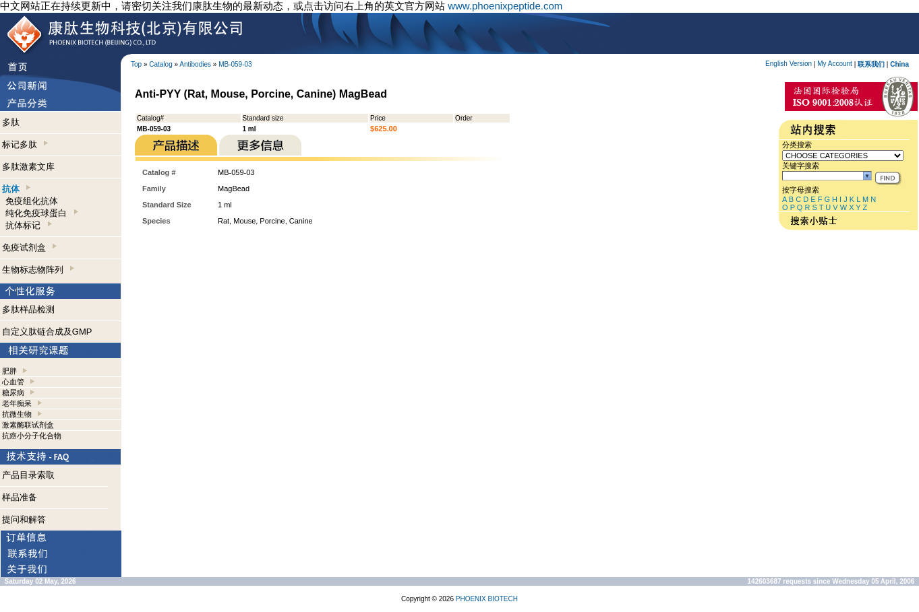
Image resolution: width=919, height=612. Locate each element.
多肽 (11, 122)
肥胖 (9, 371)
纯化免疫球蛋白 (41, 213)
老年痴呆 (17, 403)
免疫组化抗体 (31, 201)
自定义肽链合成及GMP (47, 332)
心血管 (13, 382)
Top (136, 64)
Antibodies (195, 64)
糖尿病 (13, 392)
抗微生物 (17, 414)
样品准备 (19, 497)
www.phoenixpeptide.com (505, 5)
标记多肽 (25, 144)
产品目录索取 (28, 475)
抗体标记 (28, 225)
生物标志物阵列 (38, 270)
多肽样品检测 (28, 309)
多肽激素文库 (28, 167)
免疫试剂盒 (29, 247)
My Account (834, 63)
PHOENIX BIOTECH (487, 599)
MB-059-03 (234, 64)
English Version (788, 63)
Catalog (160, 64)
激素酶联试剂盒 (28, 425)
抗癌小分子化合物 (31, 436)
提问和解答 (24, 519)
